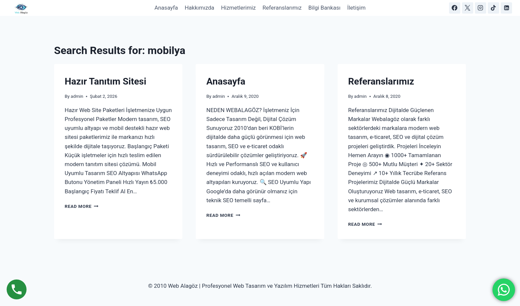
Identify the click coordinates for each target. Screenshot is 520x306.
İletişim (356, 7)
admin (77, 96)
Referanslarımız (281, 7)
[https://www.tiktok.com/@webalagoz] (493, 8)
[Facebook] (454, 8)
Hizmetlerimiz (238, 7)
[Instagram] (480, 8)
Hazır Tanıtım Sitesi (105, 81)
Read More (81, 206)
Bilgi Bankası (324, 7)
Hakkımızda (199, 7)
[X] (467, 8)
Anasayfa (166, 7)
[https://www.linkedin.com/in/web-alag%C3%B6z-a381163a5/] (506, 8)
